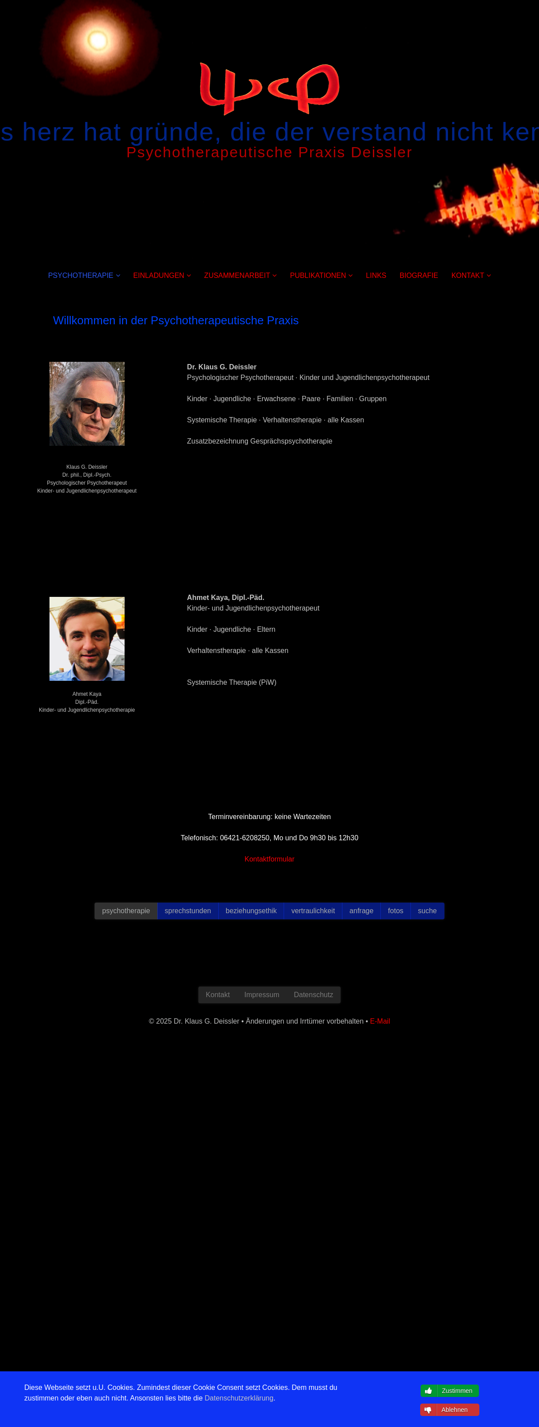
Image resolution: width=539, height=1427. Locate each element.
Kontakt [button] (218, 994)
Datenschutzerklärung (239, 1398)
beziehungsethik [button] (251, 911)
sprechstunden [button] (188, 911)
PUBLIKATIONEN (318, 275)
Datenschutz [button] (313, 994)
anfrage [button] (361, 911)
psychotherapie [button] (126, 911)
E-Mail (87, 718)
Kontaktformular (270, 859)
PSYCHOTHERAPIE (81, 275)
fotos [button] (395, 911)
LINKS (376, 275)
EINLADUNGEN (159, 275)
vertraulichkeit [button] (313, 911)
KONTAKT (468, 275)
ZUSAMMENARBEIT (237, 275)
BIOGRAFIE (419, 275)
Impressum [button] (261, 994)
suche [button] (427, 911)
